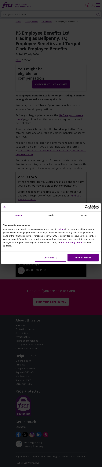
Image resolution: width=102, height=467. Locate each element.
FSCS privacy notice (71, 242)
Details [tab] (51, 215)
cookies (60, 229)
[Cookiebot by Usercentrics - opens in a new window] (87, 207)
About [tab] (84, 215)
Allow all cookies (83, 258)
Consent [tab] (18, 215)
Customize (50, 258)
